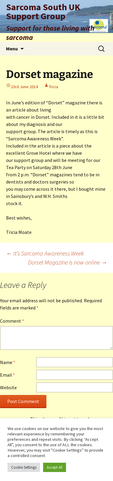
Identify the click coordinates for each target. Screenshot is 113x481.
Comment (12, 321)
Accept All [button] (54, 467)
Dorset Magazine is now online (67, 262)
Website (8, 387)
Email (7, 375)
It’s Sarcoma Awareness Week (45, 253)
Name (7, 362)
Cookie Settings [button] (23, 467)
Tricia (53, 86)
